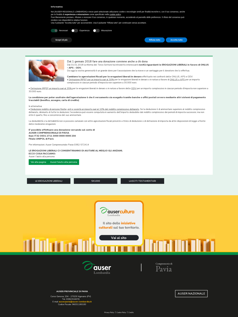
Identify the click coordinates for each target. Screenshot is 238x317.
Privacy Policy (109, 312)
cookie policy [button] (115, 14)
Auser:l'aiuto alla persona (63, 162)
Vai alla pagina (38, 162)
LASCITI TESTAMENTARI (142, 181)
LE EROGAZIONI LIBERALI (48, 181)
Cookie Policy (121, 312)
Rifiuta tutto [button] (154, 40)
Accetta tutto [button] (176, 40)
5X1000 (95, 181)
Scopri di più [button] (61, 40)
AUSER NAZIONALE (191, 293)
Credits (131, 312)
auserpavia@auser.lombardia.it (75, 301)
